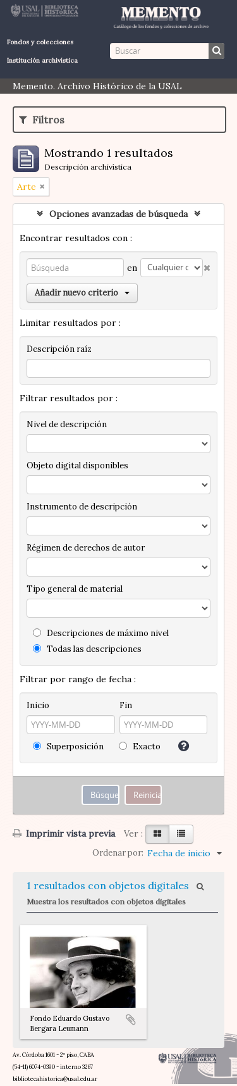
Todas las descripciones (87, 649)
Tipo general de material (75, 589)
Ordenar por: (117, 852)
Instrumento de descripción (82, 506)
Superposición (68, 746)
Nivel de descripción (67, 424)
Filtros (41, 119)
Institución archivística (42, 60)
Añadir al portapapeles (131, 1019)
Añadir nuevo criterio (82, 292)
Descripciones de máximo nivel (101, 633)
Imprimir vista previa (64, 833)
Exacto (140, 746)
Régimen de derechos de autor (86, 547)
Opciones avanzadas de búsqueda (118, 214)
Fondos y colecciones (40, 42)
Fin (125, 705)
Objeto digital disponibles (77, 465)
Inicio (38, 705)
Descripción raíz (59, 349)
